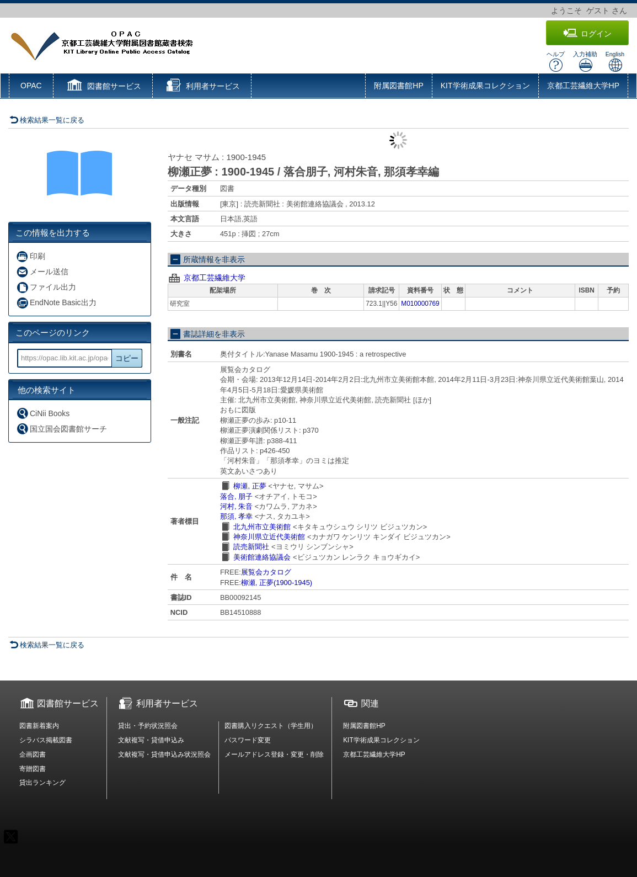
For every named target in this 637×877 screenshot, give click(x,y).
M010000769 (420, 303)
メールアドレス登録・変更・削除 (274, 754)
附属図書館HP (398, 85)
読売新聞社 (251, 547)
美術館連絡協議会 (262, 557)
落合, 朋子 (236, 496)
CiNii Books (42, 413)
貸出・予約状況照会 (148, 726)
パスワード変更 (247, 740)
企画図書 (32, 754)
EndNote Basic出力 (56, 303)
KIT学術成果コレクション (485, 85)
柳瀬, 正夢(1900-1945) (276, 582)
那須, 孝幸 (236, 516)
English (615, 61)
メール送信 (42, 272)
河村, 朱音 (236, 506)
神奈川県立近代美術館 (269, 537)
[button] (102, 86)
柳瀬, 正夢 (249, 486)
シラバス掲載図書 (45, 740)
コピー (126, 358)
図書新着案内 (39, 726)
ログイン (587, 33)
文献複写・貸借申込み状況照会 (164, 754)
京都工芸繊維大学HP (583, 85)
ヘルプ (556, 61)
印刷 (30, 256)
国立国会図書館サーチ (61, 428)
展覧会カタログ (266, 572)
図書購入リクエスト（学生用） (270, 726)
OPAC (31, 85)
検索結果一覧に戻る (46, 120)
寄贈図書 (32, 769)
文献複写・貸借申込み (151, 740)
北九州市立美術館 (262, 527)
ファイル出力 (46, 287)
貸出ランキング (42, 782)
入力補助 (585, 61)
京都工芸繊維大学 (214, 277)
